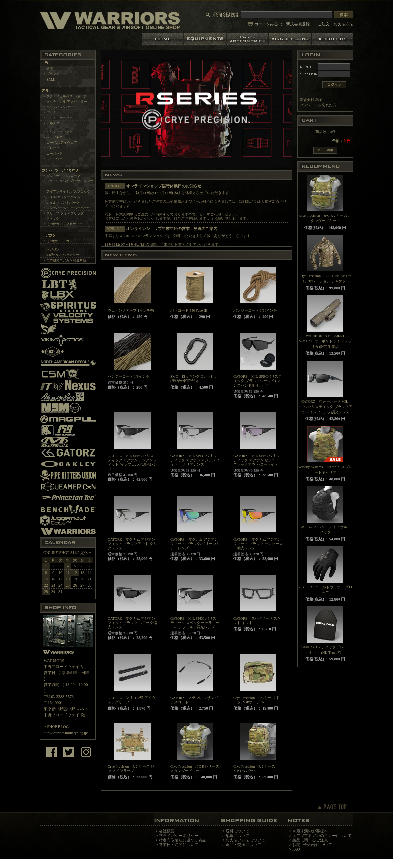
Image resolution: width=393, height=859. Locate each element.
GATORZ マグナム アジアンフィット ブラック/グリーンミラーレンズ (195, 543)
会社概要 (167, 831)
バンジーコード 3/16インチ (255, 310)
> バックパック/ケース (60, 107)
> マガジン (51, 249)
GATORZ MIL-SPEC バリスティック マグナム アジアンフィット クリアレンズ (194, 460)
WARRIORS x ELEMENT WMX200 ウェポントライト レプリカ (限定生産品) (325, 341)
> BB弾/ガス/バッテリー (61, 254)
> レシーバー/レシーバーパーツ (67, 208)
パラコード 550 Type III (188, 310)
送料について (237, 831)
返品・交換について (243, 844)
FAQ (296, 849)
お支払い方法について (245, 840)
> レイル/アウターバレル (62, 197)
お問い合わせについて (312, 844)
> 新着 (48, 68)
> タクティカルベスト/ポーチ (65, 96)
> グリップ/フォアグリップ (64, 213)
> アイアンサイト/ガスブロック (67, 191)
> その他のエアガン (58, 241)
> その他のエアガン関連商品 (65, 260)
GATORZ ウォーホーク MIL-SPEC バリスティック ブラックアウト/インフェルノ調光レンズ (325, 406)
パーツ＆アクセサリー (248, 39)
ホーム (163, 39)
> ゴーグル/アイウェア (60, 142)
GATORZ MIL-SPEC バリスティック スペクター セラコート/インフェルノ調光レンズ (194, 622)
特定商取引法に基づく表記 (182, 840)
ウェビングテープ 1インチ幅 (131, 310)
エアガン (290, 39)
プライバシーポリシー (178, 835)
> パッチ (50, 112)
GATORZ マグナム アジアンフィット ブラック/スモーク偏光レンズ (132, 622)
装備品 (205, 39)
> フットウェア (55, 159)
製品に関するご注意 (310, 840)
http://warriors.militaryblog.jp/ (66, 733)
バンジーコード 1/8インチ (129, 376)
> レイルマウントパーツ (61, 202)
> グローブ (51, 148)
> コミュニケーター (58, 118)
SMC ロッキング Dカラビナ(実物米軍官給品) (194, 378)
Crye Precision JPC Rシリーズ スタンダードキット (194, 768)
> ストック (51, 218)
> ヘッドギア (53, 137)
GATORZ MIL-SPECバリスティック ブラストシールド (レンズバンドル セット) (257, 380)
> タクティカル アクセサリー (65, 101)
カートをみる (266, 24)
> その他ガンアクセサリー (63, 224)
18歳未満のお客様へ (310, 831)
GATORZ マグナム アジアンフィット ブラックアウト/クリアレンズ (132, 543)
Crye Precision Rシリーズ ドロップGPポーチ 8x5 (256, 700)
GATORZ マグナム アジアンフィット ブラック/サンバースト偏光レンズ (258, 543)
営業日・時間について (178, 844)
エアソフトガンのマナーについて (322, 835)
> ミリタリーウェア (58, 132)
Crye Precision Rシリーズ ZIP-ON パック (254, 768)
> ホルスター (53, 123)
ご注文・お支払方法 (335, 24)
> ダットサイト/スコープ (62, 175)
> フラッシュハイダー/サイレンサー (68, 183)
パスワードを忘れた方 (318, 105)
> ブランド (51, 74)
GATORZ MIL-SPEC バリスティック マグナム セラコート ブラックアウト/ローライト (257, 460)
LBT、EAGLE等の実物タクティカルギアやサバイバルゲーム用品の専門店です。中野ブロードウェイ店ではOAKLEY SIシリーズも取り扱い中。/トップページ (110, 20)
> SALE (49, 79)
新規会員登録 (298, 24)
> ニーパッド (53, 153)
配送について (237, 835)
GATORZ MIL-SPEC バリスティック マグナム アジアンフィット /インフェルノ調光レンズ (132, 462)
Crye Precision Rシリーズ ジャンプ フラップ (131, 768)
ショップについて (332, 39)
